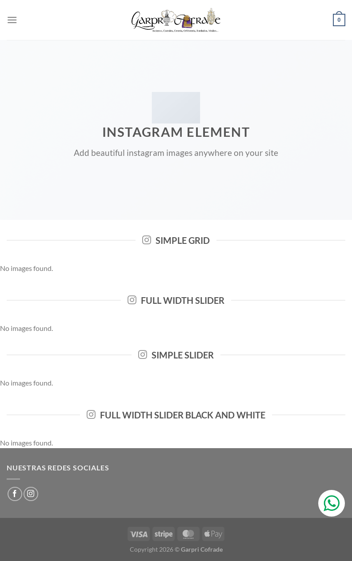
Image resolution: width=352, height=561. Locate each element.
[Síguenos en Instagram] (31, 494)
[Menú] (12, 20)
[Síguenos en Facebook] (15, 494)
